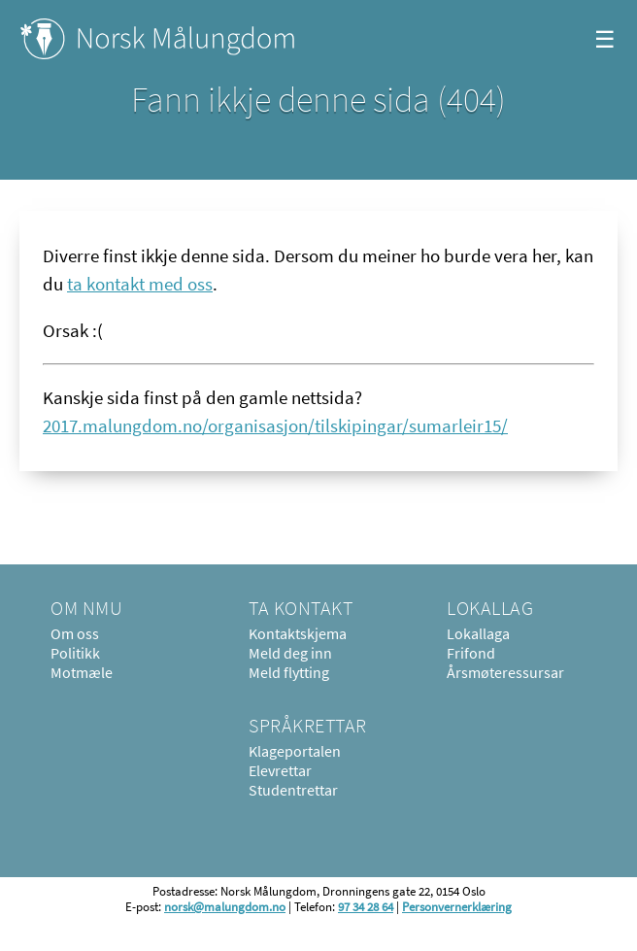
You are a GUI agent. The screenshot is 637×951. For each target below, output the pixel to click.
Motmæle (81, 672)
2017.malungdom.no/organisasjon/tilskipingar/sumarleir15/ (275, 425)
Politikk (75, 652)
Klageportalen (295, 751)
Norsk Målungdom (158, 39)
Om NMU (86, 607)
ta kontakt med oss (140, 283)
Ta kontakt (300, 607)
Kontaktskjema (298, 633)
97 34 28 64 (365, 906)
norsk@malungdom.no (224, 906)
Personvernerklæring (457, 906)
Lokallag (490, 607)
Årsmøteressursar (505, 672)
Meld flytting (289, 672)
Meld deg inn (290, 652)
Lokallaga (478, 633)
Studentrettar (293, 789)
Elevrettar (280, 770)
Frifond (471, 652)
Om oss (74, 633)
